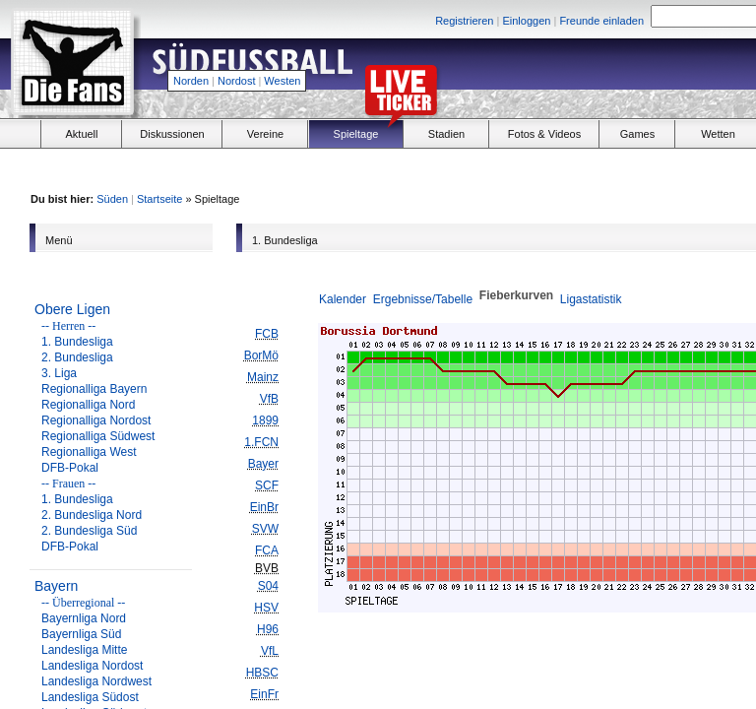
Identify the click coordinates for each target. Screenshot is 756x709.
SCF (267, 485)
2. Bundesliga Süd (89, 531)
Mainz (263, 377)
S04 (268, 586)
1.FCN (261, 442)
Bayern (56, 586)
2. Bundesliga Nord (91, 515)
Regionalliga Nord (88, 405)
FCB (267, 334)
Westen (282, 81)
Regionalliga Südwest (98, 436)
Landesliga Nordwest (96, 681)
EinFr (264, 694)
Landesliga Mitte (84, 650)
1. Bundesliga (77, 342)
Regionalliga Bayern (94, 389)
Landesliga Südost (90, 697)
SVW (265, 529)
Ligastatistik (591, 299)
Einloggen (526, 21)
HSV (266, 607)
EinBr (264, 507)
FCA (267, 550)
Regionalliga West (89, 452)
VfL (270, 651)
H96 (268, 629)
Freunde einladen (601, 21)
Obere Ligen (72, 309)
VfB (269, 399)
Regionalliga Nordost (96, 420)
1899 (265, 420)
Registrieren (464, 21)
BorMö (261, 355)
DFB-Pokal (69, 468)
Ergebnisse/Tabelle (422, 299)
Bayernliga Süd (81, 634)
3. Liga (59, 373)
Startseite (159, 199)
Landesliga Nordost (92, 666)
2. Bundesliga (77, 357)
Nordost (237, 81)
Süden (112, 199)
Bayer (263, 464)
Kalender (342, 299)
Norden (191, 81)
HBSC (262, 672)
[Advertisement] (620, 168)
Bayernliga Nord (83, 618)
